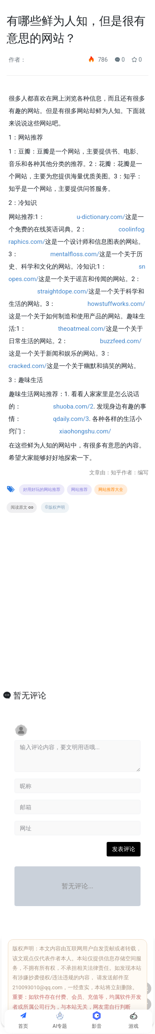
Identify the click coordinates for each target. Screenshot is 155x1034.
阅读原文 (22, 507)
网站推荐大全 (110, 489)
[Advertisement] (77, 610)
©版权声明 (55, 507)
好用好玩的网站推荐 (41, 489)
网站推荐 (79, 489)
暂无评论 (29, 695)
